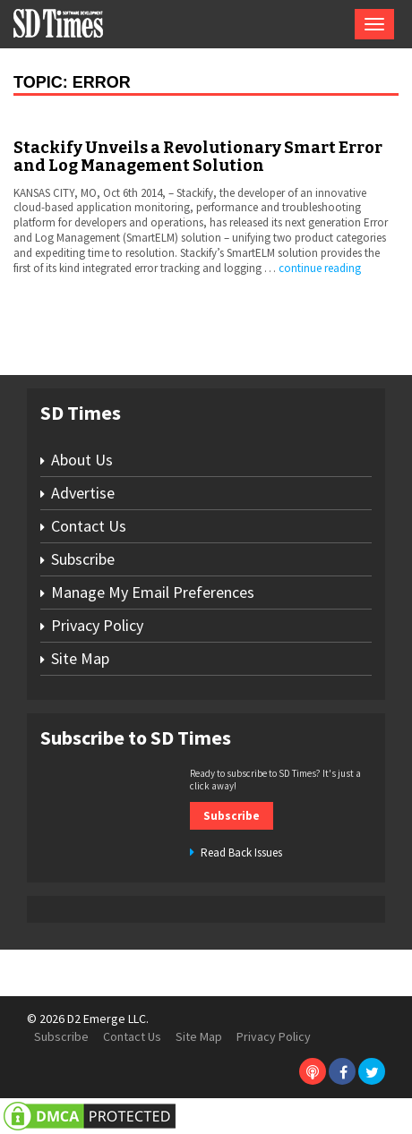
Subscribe (83, 559)
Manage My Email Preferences (152, 592)
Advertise (83, 492)
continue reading (320, 268)
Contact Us (88, 526)
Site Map (80, 658)
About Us (82, 459)
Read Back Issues (241, 852)
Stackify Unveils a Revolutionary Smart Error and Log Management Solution (197, 156)
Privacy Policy (97, 625)
